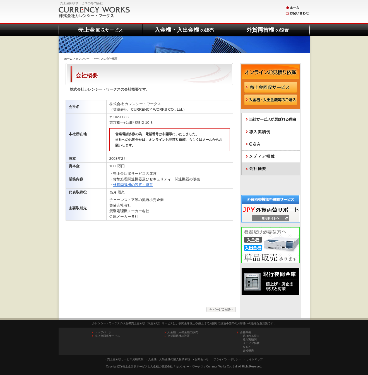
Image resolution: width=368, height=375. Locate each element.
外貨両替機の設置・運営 (133, 185)
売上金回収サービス (107, 335)
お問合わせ (202, 359)
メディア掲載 (251, 343)
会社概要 (248, 350)
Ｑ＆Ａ (247, 346)
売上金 (100, 30)
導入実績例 (250, 339)
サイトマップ (254, 359)
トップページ (103, 332)
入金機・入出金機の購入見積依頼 (169, 359)
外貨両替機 (267, 30)
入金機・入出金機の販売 (182, 332)
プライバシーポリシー (227, 359)
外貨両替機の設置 (178, 335)
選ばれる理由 (251, 335)
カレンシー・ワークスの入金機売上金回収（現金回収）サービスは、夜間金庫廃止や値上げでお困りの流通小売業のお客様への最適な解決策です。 (184, 323)
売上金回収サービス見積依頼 (125, 359)
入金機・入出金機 (184, 30)
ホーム (68, 58)
